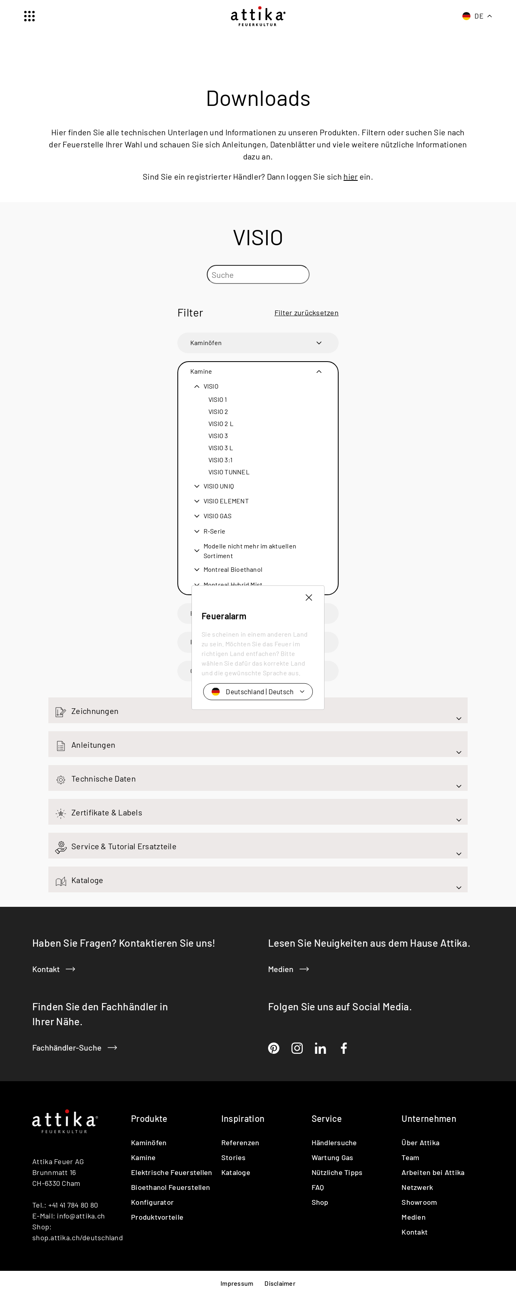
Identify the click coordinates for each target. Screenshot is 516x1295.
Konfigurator (152, 1201)
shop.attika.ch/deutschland (77, 1237)
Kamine (201, 371)
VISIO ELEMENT (226, 500)
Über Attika (420, 1142)
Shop (320, 1201)
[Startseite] (258, 16)
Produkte (149, 1118)
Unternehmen (429, 1118)
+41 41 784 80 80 (73, 1204)
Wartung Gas (333, 1157)
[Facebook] (344, 1048)
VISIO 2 (218, 411)
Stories (233, 1157)
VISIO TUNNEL (229, 472)
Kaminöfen (206, 342)
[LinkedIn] (320, 1048)
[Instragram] (297, 1048)
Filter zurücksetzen (307, 312)
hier (350, 176)
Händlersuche (334, 1142)
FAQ (318, 1187)
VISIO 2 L (220, 423)
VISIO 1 (217, 399)
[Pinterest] (273, 1048)
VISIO (211, 386)
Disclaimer (279, 1283)
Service (327, 1118)
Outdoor (202, 670)
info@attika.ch (81, 1215)
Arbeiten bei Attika (433, 1172)
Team (410, 1157)
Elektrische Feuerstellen (171, 1172)
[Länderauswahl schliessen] (308, 518)
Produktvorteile (157, 1216)
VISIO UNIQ (219, 486)
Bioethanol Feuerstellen (225, 641)
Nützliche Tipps (337, 1172)
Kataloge (235, 1172)
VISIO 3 (218, 435)
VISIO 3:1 (220, 459)
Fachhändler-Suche (74, 1047)
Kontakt (53, 968)
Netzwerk (417, 1187)
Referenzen (240, 1142)
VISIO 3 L (220, 447)
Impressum (237, 1283)
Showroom (419, 1201)
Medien (288, 968)
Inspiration (243, 1118)
